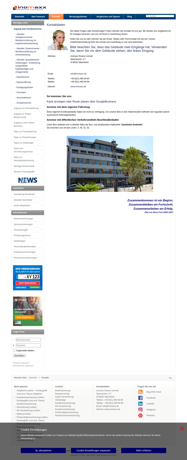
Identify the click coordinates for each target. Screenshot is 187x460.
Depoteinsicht (22, 77)
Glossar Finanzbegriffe (24, 172)
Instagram (151, 409)
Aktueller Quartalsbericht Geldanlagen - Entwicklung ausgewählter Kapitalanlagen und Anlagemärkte (27, 66)
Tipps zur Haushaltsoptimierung (24, 159)
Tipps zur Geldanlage (23, 143)
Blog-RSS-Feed (153, 392)
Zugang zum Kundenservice (27, 29)
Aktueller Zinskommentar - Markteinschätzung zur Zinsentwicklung (28, 51)
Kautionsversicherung (65, 403)
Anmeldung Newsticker (24, 194)
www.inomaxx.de (78, 86)
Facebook (151, 398)
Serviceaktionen (23, 97)
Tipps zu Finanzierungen (25, 137)
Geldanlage (60, 400)
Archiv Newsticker (22, 205)
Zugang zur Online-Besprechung (23, 115)
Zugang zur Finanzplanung (26, 108)
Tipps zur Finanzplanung (25, 131)
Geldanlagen (19, 241)
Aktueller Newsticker (23, 200)
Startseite (33, 378)
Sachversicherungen (23, 224)
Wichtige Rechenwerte (24, 166)
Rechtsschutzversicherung (67, 415)
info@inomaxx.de (78, 74)
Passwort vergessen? (21, 363)
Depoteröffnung (23, 82)
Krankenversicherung (65, 409)
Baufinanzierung (62, 390)
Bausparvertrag (62, 393)
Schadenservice (23, 103)
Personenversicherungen (25, 258)
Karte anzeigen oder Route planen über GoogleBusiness (81, 101)
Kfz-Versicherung (63, 406)
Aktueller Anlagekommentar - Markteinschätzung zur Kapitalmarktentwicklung (26, 39)
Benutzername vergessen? (23, 366)
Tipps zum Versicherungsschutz (23, 150)
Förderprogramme (22, 235)
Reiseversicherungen (23, 218)
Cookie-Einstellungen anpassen (93, 450)
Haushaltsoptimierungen (25, 246)
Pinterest (150, 415)
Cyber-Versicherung (64, 397)
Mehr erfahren (143, 450)
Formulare (21, 92)
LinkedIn (150, 404)
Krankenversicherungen (25, 252)
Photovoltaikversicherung (66, 412)
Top (170, 378)
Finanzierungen (21, 230)
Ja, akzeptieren (43, 450)
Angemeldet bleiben (25, 350)
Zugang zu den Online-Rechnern (24, 124)
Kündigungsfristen (24, 87)
